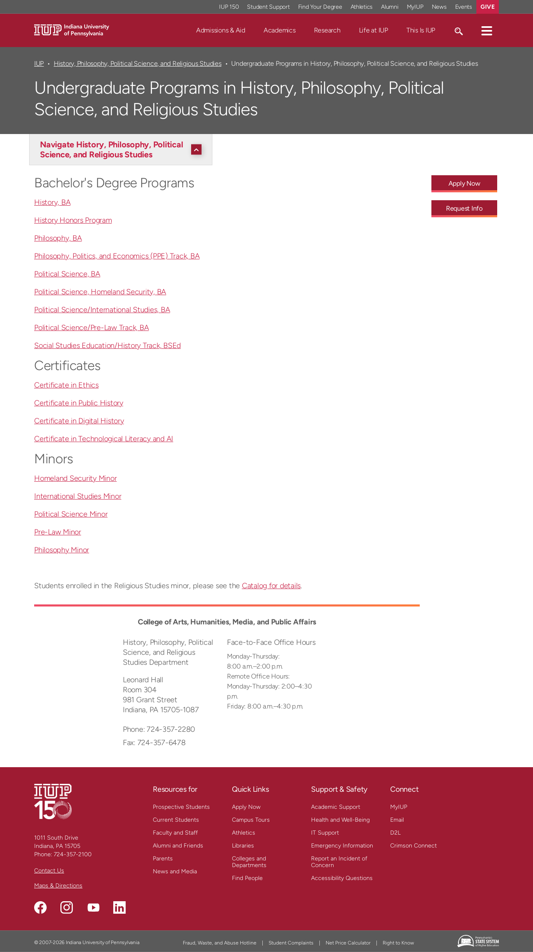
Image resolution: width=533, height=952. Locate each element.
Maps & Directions (58, 885)
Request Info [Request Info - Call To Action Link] (464, 208)
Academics (280, 30)
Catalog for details (271, 585)
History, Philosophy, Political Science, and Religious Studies (138, 63)
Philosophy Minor (61, 549)
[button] (486, 30)
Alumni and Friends (178, 845)
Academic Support (335, 806)
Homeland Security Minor (75, 478)
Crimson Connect (413, 845)
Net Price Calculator (348, 943)
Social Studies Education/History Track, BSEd (107, 345)
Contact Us (49, 870)
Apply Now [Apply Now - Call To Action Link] (464, 183)
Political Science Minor (70, 514)
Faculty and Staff (175, 832)
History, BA (52, 202)
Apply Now (246, 806)
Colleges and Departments (249, 862)
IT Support (325, 832)
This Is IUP (420, 30)
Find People (247, 878)
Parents (163, 858)
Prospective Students (181, 806)
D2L (395, 832)
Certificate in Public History (78, 403)
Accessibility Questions (342, 878)
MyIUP (398, 806)
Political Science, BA (67, 273)
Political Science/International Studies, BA (102, 309)
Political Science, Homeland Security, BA (100, 291)
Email (397, 819)
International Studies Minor (77, 496)
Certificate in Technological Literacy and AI (103, 438)
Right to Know (398, 943)
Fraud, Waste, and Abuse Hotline (220, 943)
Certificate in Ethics (66, 385)
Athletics (243, 832)
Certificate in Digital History (79, 420)
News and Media (175, 871)
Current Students (176, 819)
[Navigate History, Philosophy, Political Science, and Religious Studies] (123, 149)
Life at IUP (373, 30)
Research (327, 30)
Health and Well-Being (340, 819)
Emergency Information (342, 845)
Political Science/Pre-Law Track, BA (91, 327)
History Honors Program (73, 220)
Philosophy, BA (58, 238)
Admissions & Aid (220, 30)
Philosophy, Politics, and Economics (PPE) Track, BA (116, 256)
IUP (39, 63)
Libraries (243, 845)
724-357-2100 (73, 854)
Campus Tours (251, 819)
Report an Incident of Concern (339, 862)
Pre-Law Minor (57, 532)
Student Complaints (291, 943)
